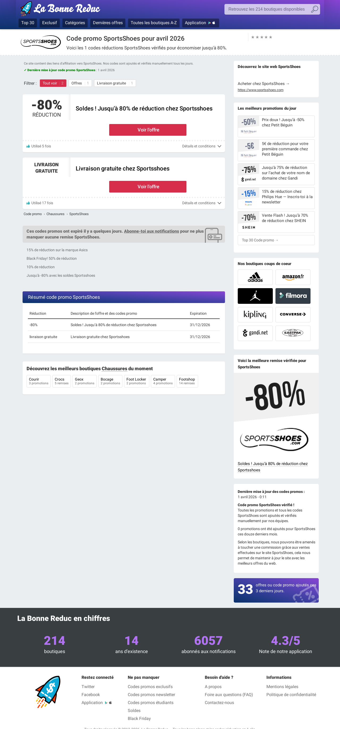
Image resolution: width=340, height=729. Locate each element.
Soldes (134, 710)
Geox (84, 381)
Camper (163, 381)
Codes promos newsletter (151, 694)
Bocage (110, 381)
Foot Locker (136, 381)
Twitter (88, 686)
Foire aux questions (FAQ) (229, 694)
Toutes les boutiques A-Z (154, 22)
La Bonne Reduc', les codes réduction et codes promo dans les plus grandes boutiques (62, 9)
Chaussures (55, 214)
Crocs (62, 381)
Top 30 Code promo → (260, 240)
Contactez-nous (219, 702)
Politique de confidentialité (291, 694)
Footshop (187, 381)
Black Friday (139, 718)
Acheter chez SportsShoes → (264, 83)
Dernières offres (108, 22)
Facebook (91, 694)
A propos (213, 686)
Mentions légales (282, 686)
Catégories (75, 22)
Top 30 (27, 22)
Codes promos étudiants (150, 702)
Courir (38, 381)
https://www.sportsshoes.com (260, 90)
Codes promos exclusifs (150, 686)
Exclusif (49, 22)
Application (195, 22)
